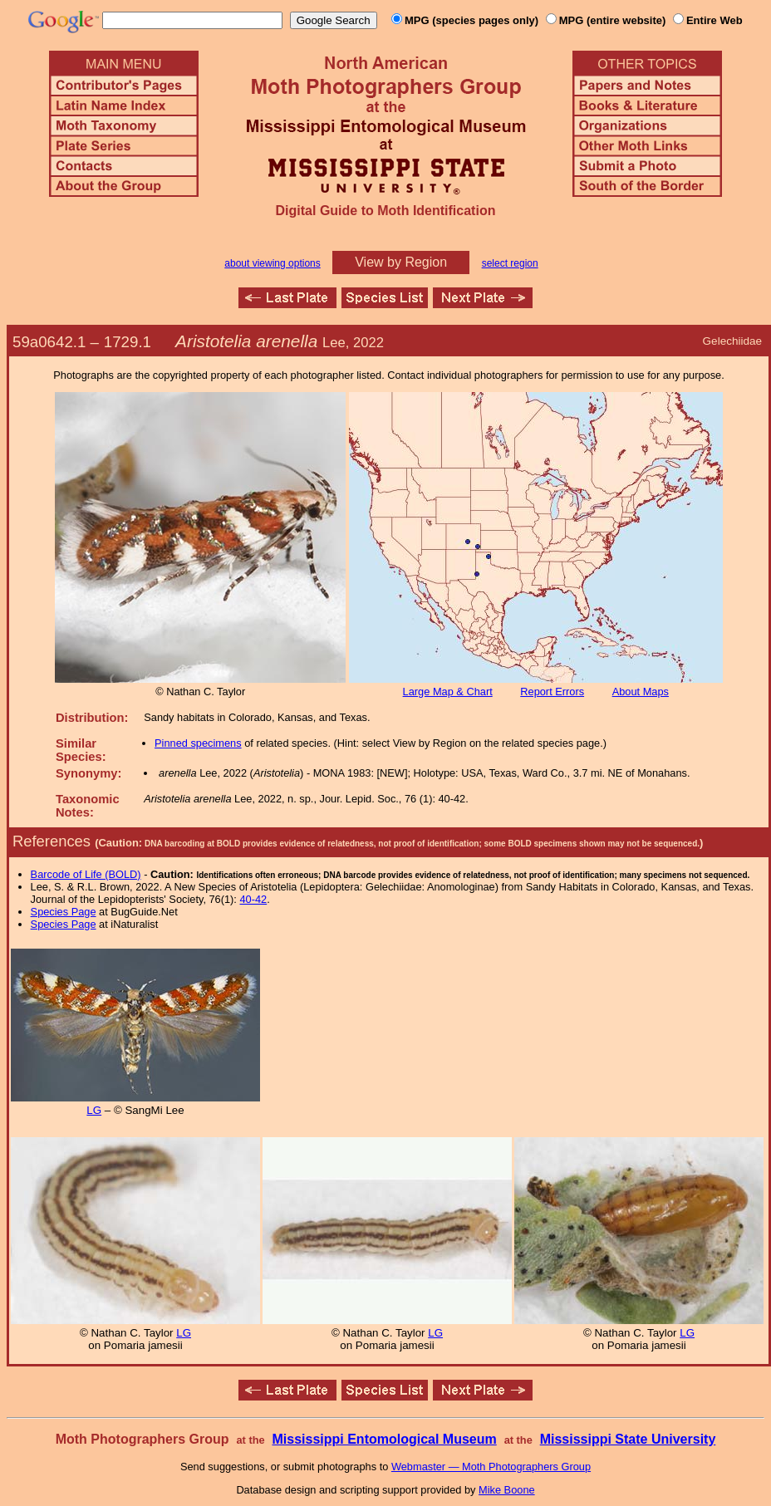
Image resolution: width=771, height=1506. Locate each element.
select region (510, 263)
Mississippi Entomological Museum (384, 1439)
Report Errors (552, 691)
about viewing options (272, 263)
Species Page (63, 911)
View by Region (401, 262)
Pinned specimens (198, 743)
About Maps (640, 691)
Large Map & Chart (448, 691)
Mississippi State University (628, 1439)
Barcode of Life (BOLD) (86, 874)
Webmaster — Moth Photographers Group (491, 1466)
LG (93, 1110)
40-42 (253, 899)
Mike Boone (507, 1490)
